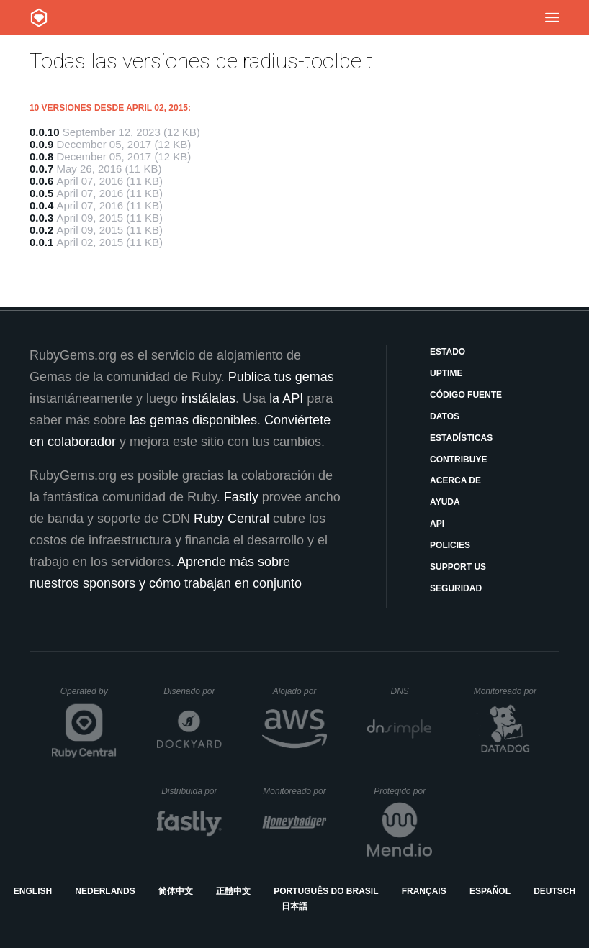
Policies (450, 545)
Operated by (88, 696)
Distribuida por (191, 791)
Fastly (241, 497)
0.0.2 (41, 230)
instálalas (208, 398)
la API (286, 398)
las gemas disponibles (193, 420)
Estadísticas (461, 438)
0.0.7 (41, 169)
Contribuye (458, 460)
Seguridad (456, 588)
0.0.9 (41, 144)
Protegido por (403, 791)
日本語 (294, 906)
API (437, 524)
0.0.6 (41, 181)
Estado (447, 352)
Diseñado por (192, 691)
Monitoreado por (506, 691)
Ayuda (445, 502)
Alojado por (300, 691)
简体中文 (175, 891)
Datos (444, 416)
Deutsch (554, 891)
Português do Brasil (326, 891)
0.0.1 (41, 242)
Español (490, 891)
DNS (412, 691)
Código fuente (466, 395)
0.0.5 (41, 193)
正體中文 (233, 891)
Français (424, 891)
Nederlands (105, 891)
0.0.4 (41, 205)
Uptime (446, 373)
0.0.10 (45, 132)
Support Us (458, 567)
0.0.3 (41, 217)
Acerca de (455, 480)
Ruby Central (231, 518)
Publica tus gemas (281, 377)
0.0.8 (41, 156)
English (33, 891)
